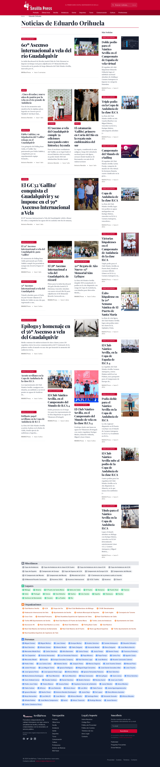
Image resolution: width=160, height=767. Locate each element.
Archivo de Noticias (58, 748)
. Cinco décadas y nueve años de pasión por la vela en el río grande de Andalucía (33, 98)
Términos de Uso (87, 731)
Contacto (85, 736)
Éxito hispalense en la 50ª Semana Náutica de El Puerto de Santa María (110, 303)
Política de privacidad (125, 737)
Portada (36, 12)
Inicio (23, 16)
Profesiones (122, 12)
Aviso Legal (85, 733)
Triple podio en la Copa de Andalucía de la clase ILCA (110, 107)
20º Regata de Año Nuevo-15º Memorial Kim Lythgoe (86, 271)
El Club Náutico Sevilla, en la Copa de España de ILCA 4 (109, 354)
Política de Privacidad (89, 725)
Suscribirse (124, 731)
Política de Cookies (88, 728)
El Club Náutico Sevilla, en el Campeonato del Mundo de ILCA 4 (59, 400)
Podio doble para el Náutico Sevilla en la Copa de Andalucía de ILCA (110, 409)
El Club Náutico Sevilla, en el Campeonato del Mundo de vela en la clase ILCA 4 (85, 416)
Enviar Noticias (116, 747)
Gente (74, 12)
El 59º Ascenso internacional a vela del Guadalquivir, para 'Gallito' (33, 250)
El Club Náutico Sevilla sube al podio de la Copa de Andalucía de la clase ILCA (110, 464)
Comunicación (102, 12)
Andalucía (64, 12)
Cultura (112, 12)
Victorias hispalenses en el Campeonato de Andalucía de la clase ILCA (110, 249)
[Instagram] (31, 739)
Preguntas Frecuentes (118, 745)
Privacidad (110, 760)
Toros (91, 12)
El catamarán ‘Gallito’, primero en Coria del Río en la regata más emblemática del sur (86, 136)
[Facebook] (24, 739)
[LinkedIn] (35, 739)
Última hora (46, 12)
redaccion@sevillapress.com (45, 761)
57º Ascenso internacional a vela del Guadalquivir (33, 288)
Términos (126, 760)
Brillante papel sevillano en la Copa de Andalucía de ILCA (32, 419)
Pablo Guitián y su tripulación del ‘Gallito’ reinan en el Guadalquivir (33, 138)
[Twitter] (28, 739)
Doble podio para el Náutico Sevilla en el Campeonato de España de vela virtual (110, 52)
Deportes (82, 12)
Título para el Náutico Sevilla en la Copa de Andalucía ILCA (110, 519)
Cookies (119, 760)
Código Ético (86, 722)
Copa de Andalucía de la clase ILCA (110, 196)
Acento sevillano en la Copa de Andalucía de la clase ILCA (32, 378)
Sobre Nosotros (87, 719)
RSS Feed (55, 751)
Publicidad (114, 742)
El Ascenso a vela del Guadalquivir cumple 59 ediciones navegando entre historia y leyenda (59, 136)
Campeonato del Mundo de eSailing (110, 153)
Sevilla (55, 12)
